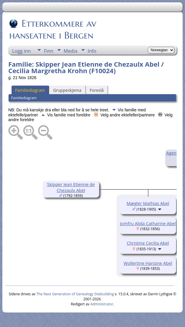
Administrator (101, 304)
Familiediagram (30, 90)
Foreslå (97, 90)
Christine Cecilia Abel (148, 243)
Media (70, 51)
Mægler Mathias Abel (148, 203)
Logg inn (21, 51)
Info (92, 51)
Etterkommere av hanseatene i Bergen (52, 29)
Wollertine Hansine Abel (148, 263)
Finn (48, 51)
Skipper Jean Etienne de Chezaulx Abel (71, 187)
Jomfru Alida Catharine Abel (148, 223)
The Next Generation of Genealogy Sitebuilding (75, 293)
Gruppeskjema (67, 90)
